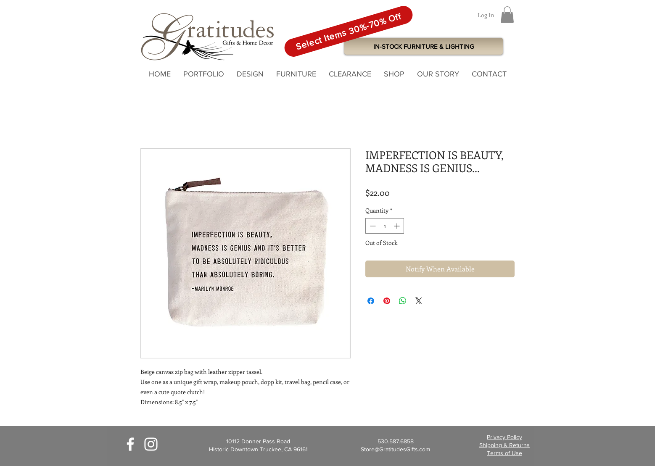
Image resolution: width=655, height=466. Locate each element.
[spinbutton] (384, 226)
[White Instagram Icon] (151, 444)
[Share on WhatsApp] (403, 301)
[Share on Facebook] (371, 301)
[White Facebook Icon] (130, 444)
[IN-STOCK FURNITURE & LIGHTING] (423, 46)
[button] (507, 14)
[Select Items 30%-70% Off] (348, 31)
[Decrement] (372, 226)
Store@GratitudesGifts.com (395, 449)
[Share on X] (419, 301)
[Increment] (397, 226)
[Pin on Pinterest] (387, 301)
